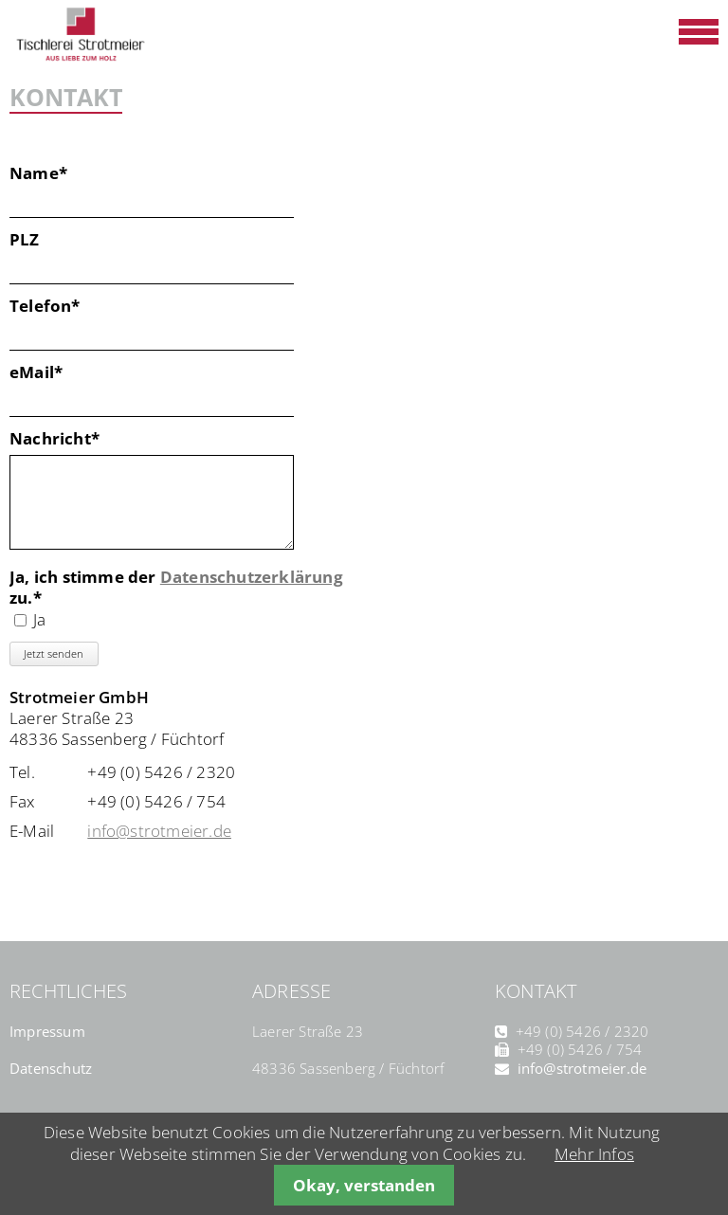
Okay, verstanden (364, 1185)
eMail (51, 372)
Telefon (51, 306)
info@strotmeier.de (159, 831)
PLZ (24, 239)
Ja (39, 619)
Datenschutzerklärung (251, 577)
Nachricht (54, 438)
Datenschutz (50, 1068)
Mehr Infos (594, 1154)
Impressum (47, 1031)
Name (51, 173)
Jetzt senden (53, 653)
